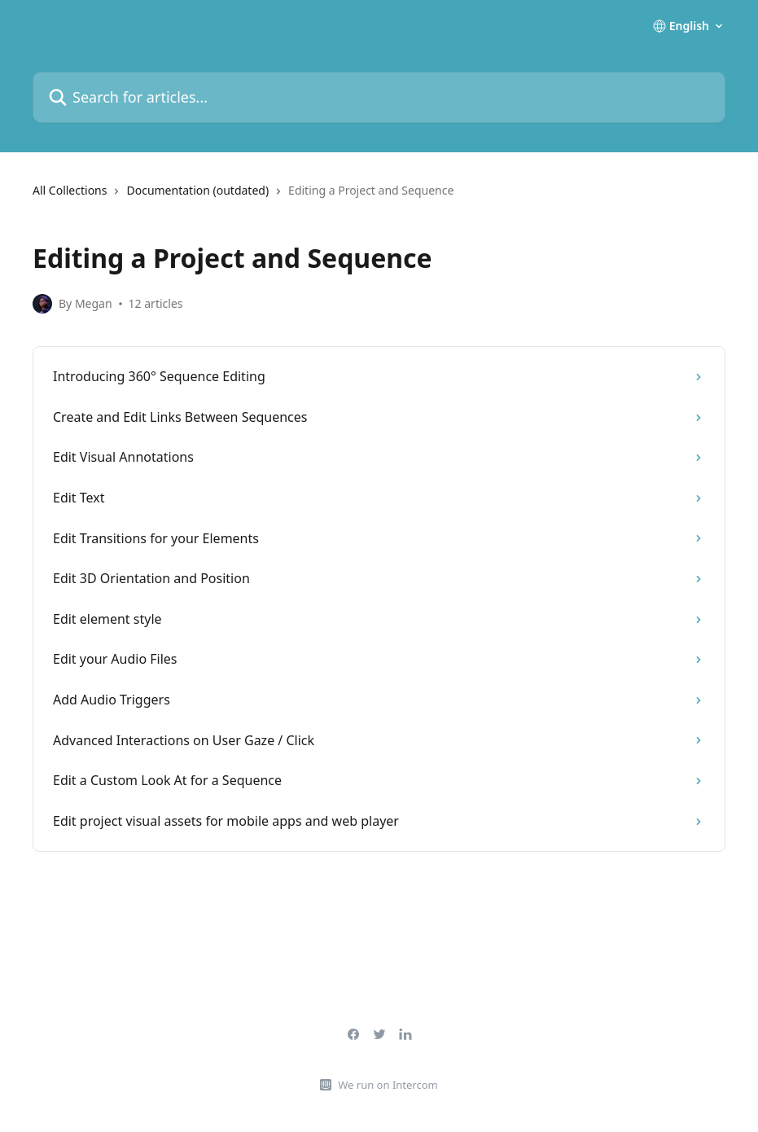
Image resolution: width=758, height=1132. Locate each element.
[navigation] (379, 197)
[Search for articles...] (379, 97)
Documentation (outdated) (197, 190)
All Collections (70, 190)
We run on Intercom (387, 1084)
